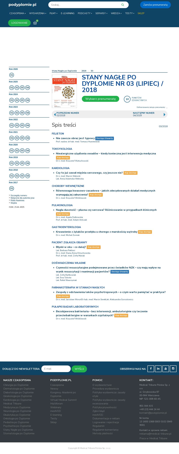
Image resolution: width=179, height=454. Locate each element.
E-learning (56, 415)
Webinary (55, 407)
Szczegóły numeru (19, 195)
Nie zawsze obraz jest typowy (75, 138)
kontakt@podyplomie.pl (153, 413)
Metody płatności (102, 433)
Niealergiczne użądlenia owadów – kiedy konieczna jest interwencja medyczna (106, 153)
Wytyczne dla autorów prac (23, 198)
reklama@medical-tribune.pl (155, 433)
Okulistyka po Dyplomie (16, 415)
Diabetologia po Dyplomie (18, 392)
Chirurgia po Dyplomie (16, 385)
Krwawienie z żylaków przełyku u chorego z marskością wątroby (96, 232)
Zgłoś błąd (98, 411)
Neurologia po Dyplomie (17, 411)
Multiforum (56, 403)
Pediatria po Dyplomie (16, 422)
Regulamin (98, 426)
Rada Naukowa (17, 200)
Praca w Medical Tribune (153, 438)
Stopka (14, 203)
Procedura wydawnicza (105, 388)
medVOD (55, 411)
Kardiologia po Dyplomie (17, 400)
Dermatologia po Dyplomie (19, 388)
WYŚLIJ (79, 369)
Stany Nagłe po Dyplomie (64, 70)
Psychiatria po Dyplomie (17, 426)
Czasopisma (57, 385)
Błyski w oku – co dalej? (71, 247)
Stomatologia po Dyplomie (19, 433)
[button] (17, 13)
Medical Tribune (12, 403)
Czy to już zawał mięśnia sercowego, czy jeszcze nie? (89, 173)
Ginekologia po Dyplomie (17, 396)
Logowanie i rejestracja (105, 422)
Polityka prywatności (104, 407)
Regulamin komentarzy (105, 429)
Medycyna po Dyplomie (16, 407)
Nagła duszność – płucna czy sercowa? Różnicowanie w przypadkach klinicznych (106, 210)
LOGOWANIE (19, 23)
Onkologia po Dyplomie (16, 418)
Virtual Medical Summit (63, 400)
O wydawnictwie (102, 385)
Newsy (54, 388)
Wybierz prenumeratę (100, 99)
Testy (53, 418)
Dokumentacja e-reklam (106, 418)
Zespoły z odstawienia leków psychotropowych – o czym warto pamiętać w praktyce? (111, 292)
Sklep (53, 422)
